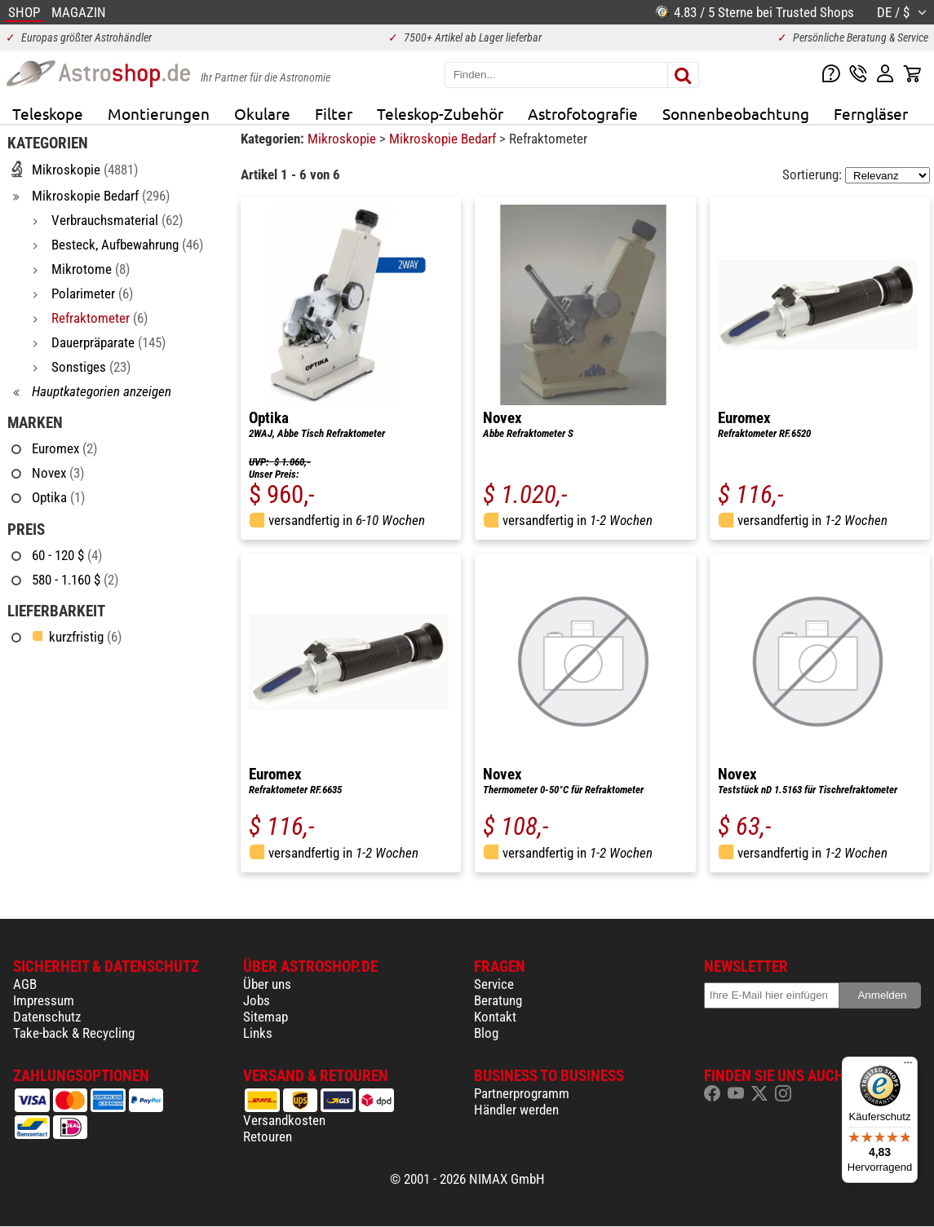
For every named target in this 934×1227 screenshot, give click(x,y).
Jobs (256, 1000)
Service (494, 984)
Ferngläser (871, 113)
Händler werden (516, 1109)
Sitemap (265, 1017)
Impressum (43, 1000)
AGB (25, 984)
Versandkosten (284, 1120)
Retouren (267, 1136)
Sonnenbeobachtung (735, 113)
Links (257, 1033)
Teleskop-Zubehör (440, 113)
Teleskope (47, 113)
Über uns (267, 984)
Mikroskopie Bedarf (444, 138)
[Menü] (908, 1066)
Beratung (498, 1000)
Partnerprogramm (521, 1093)
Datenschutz (47, 1017)
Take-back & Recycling (74, 1033)
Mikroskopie (343, 138)
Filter (333, 113)
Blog (486, 1033)
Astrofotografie (583, 113)
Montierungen (159, 113)
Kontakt (495, 1017)
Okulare (262, 113)
